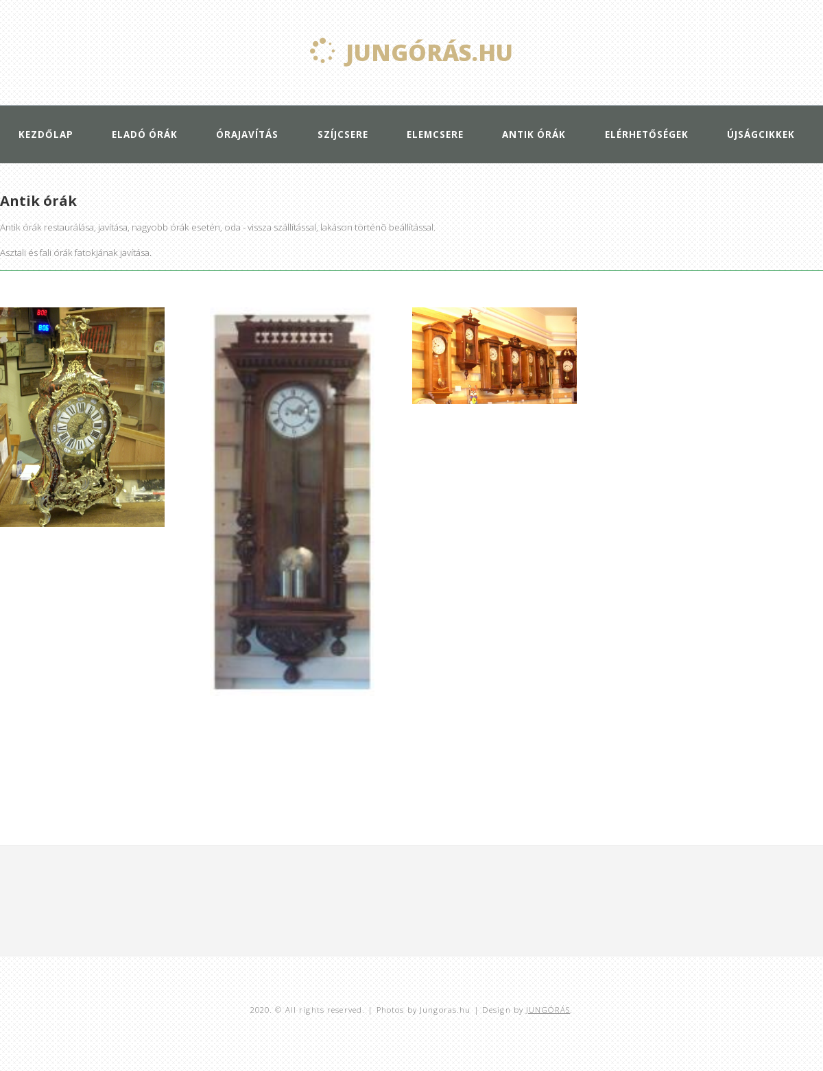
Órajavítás (247, 134)
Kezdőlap (46, 134)
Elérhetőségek (647, 134)
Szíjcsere (343, 134)
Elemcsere (435, 134)
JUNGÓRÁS (548, 1009)
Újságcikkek (761, 134)
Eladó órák (145, 134)
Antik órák (534, 134)
